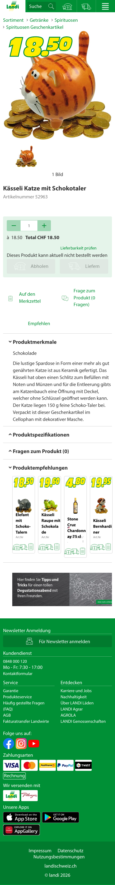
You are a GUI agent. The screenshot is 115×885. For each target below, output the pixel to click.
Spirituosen (66, 20)
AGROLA (68, 715)
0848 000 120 (15, 661)
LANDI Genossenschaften (83, 721)
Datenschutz (70, 851)
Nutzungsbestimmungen (59, 857)
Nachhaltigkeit (74, 696)
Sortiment (13, 20)
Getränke (39, 20)
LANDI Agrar (72, 709)
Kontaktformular (18, 673)
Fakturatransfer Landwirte (26, 721)
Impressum (40, 851)
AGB (7, 715)
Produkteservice (17, 696)
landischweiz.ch (60, 866)
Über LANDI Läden (77, 703)
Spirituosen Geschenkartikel (34, 27)
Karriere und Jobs (76, 690)
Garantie (10, 690)
